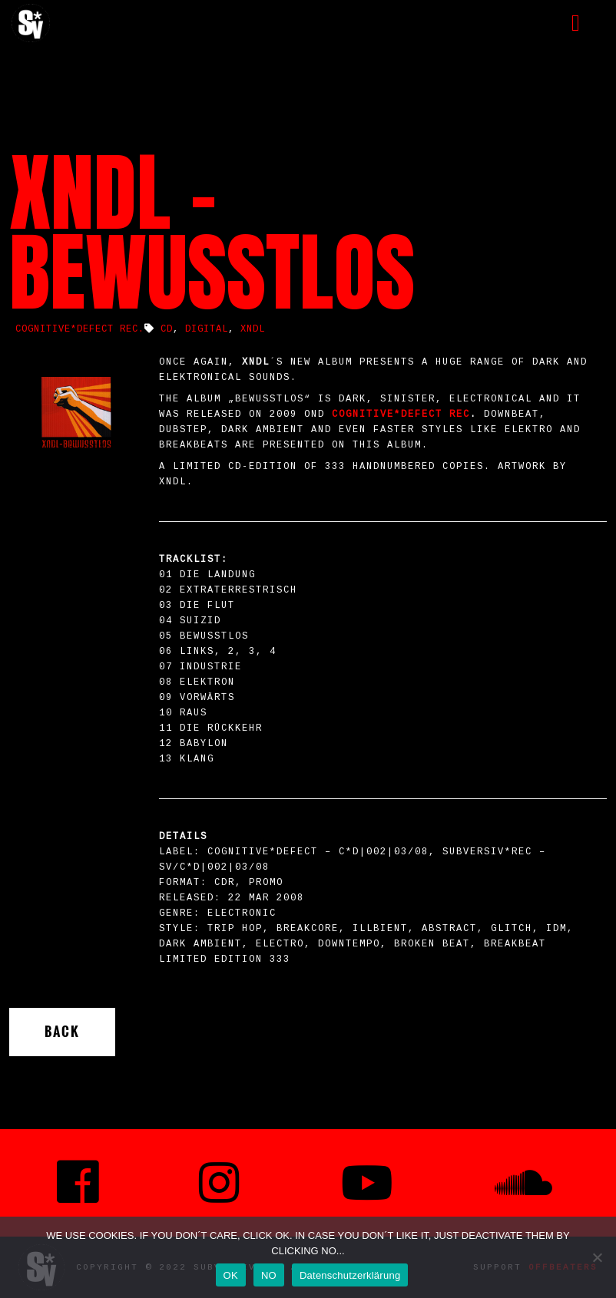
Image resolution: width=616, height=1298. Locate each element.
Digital (206, 329)
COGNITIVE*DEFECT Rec (401, 414)
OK (231, 1275)
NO (269, 1275)
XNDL (252, 329)
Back (62, 1032)
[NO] (596, 1257)
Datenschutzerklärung (350, 1275)
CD (167, 329)
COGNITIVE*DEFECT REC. (79, 329)
